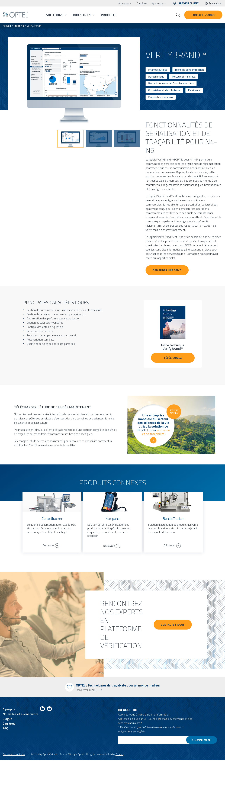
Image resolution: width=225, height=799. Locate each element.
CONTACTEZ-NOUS (173, 624)
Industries (82, 15)
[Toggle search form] (178, 15)
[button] (70, 138)
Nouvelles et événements (20, 714)
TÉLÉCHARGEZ (173, 358)
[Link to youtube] (49, 709)
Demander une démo (167, 270)
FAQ (5, 728)
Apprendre (157, 3)
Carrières (142, 3)
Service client (188, 3)
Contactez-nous (203, 15)
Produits (108, 15)
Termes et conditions (14, 754)
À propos (123, 3)
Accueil (7, 26)
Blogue (7, 718)
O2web (119, 754)
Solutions (54, 15)
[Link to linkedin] (42, 709)
